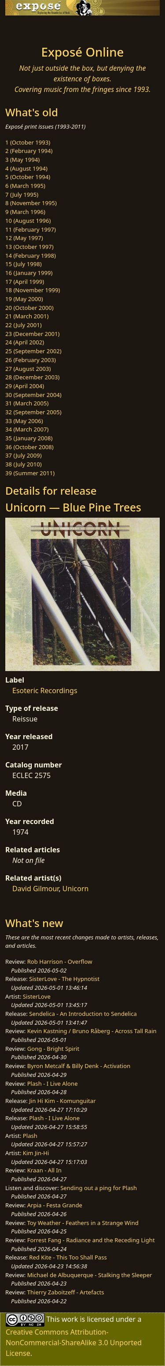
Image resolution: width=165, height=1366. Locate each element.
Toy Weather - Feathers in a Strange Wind (83, 1223)
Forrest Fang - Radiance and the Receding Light (91, 1240)
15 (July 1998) (23, 264)
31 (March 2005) (26, 403)
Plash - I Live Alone (52, 1083)
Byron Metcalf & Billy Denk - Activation (79, 1066)
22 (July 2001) (23, 325)
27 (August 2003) (28, 369)
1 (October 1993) (27, 142)
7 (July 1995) (21, 194)
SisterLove (37, 996)
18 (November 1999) (32, 290)
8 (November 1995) (31, 203)
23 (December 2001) (32, 334)
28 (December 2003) (32, 377)
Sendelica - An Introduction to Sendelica (83, 1014)
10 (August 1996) (28, 221)
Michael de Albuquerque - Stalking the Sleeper (89, 1275)
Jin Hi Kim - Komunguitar (62, 1101)
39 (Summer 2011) (30, 473)
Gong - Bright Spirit (53, 1049)
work (70, 1319)
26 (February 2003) (30, 360)
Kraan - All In (44, 1170)
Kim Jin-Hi (36, 1153)
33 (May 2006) (24, 421)
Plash (30, 1136)
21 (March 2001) (26, 316)
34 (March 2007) (26, 429)
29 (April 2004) (24, 386)
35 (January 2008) (28, 438)
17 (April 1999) (24, 282)
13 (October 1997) (29, 247)
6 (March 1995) (25, 186)
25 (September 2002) (33, 351)
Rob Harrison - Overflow (59, 961)
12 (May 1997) (24, 238)
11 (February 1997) (30, 229)
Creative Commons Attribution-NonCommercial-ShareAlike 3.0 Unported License (74, 1342)
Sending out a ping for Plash (98, 1188)
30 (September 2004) (33, 395)
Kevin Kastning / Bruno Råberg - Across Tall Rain (92, 1031)
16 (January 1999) (28, 273)
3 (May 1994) (22, 160)
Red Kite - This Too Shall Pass (67, 1257)
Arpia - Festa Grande (54, 1205)
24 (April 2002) (24, 342)
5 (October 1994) (27, 177)
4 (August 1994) (26, 168)
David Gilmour (35, 888)
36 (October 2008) (29, 447)
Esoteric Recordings (44, 690)
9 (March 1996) (25, 212)
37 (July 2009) (23, 455)
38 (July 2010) (23, 464)
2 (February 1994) (28, 151)
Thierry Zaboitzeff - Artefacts (65, 1292)
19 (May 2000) (24, 299)
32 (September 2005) (33, 412)
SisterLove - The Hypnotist (64, 979)
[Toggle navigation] (28, 28)
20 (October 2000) (29, 308)
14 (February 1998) (30, 255)
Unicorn (75, 888)
